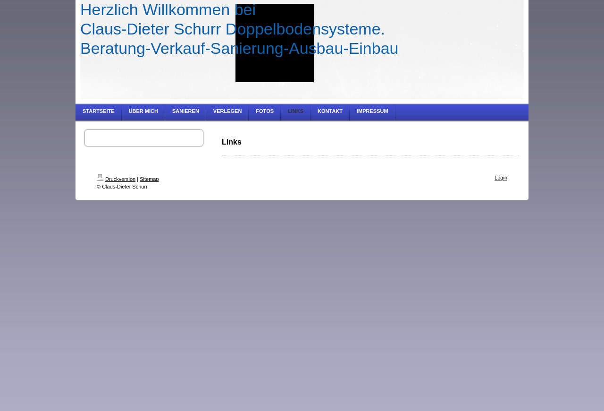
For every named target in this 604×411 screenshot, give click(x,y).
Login (501, 177)
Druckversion (116, 179)
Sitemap (149, 179)
